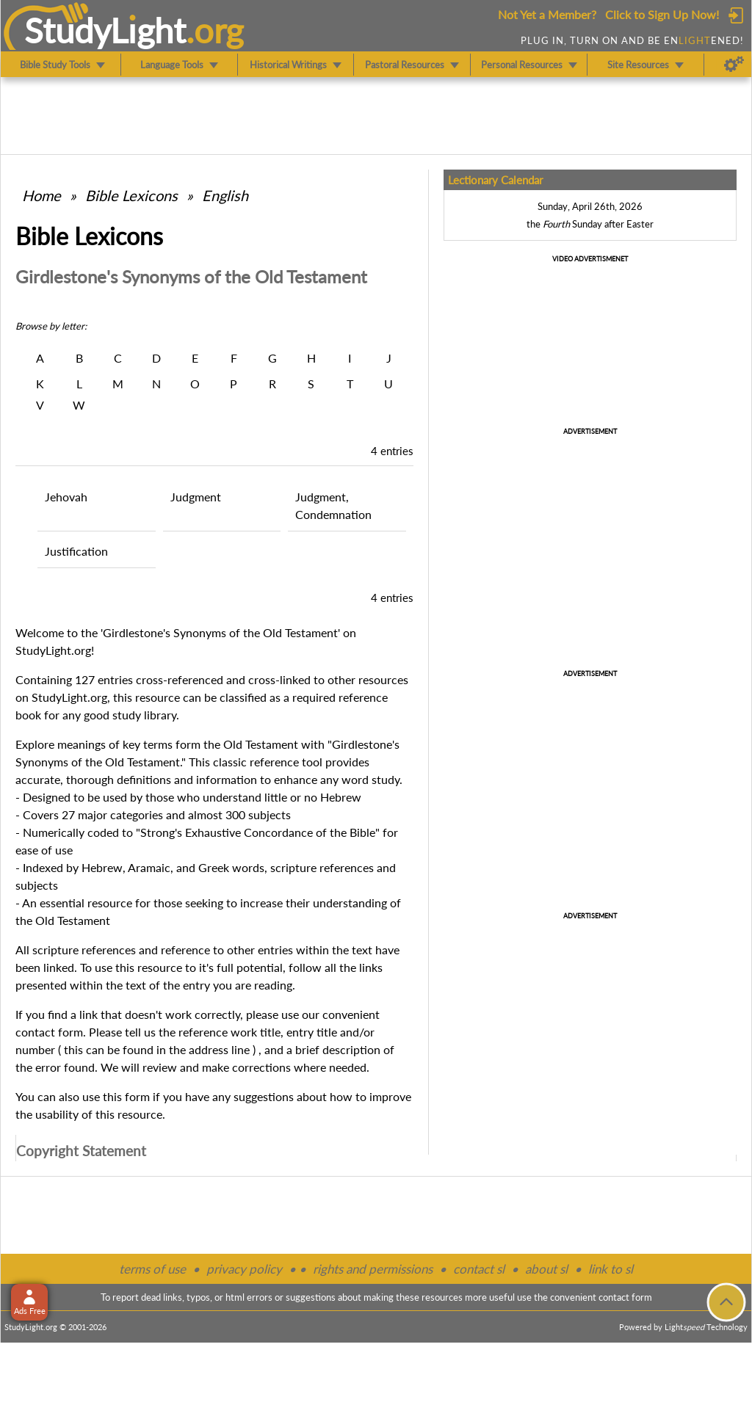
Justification (76, 551)
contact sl (479, 1269)
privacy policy (244, 1269)
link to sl (610, 1269)
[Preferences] (734, 65)
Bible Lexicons (131, 195)
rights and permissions (373, 1269)
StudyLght (105, 30)
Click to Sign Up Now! (662, 14)
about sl (546, 1269)
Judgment (195, 497)
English (225, 195)
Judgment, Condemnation (333, 505)
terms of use (152, 1269)
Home (41, 195)
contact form (49, 1032)
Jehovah (66, 497)
